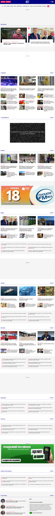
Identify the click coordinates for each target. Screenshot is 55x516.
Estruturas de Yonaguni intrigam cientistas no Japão (26, 300)
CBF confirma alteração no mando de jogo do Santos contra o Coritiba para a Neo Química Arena (14, 363)
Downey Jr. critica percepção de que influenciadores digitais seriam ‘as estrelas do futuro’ (14, 481)
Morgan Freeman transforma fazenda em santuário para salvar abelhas (45, 300)
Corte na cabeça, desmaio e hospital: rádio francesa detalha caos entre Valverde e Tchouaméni (14, 359)
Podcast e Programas (38, 6)
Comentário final (26, 6)
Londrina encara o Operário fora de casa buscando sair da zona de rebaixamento (12, 351)
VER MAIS (52, 72)
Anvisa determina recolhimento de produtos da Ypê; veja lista (40, 244)
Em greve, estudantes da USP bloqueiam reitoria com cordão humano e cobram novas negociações (40, 251)
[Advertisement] (27, 16)
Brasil (15, 6)
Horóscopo (44, 6)
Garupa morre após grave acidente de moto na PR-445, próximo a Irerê (12, 108)
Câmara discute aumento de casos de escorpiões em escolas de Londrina (27, 89)
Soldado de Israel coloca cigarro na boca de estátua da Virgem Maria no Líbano (40, 314)
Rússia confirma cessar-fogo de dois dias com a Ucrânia (39, 316)
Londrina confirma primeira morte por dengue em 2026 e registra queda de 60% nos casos (46, 89)
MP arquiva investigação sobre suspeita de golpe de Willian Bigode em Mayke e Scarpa (40, 359)
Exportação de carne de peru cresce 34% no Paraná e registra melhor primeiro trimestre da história (26, 167)
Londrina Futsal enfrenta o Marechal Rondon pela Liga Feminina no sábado (9, 344)
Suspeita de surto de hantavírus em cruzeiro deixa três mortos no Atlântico (9, 300)
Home (5, 6)
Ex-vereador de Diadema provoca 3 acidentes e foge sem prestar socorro (14, 248)
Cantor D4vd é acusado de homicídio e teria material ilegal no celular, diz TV (30, 305)
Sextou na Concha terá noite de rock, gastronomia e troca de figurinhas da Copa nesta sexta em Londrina (8, 89)
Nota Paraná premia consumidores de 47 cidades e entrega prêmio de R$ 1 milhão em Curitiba (9, 167)
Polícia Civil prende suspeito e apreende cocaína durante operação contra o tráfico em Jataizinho (12, 174)
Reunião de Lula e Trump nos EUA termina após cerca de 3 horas (41, 425)
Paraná (11, 6)
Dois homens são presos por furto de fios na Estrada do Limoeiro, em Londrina (12, 102)
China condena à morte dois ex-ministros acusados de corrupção (14, 313)
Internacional (19, 6)
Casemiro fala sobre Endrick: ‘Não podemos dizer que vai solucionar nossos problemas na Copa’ (13, 366)
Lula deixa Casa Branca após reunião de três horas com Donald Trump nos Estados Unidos (9, 229)
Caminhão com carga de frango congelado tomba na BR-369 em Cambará (30, 173)
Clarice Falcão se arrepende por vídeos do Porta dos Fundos (40, 484)
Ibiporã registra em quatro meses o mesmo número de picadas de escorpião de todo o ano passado (45, 167)
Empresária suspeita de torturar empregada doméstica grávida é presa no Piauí (41, 248)
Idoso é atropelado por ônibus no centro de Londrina (29, 102)
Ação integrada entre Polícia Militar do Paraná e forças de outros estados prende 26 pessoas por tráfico (49, 174)
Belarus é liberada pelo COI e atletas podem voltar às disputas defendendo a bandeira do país (40, 363)
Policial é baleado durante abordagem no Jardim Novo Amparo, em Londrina (49, 96)
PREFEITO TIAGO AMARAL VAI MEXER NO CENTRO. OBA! (13, 44)
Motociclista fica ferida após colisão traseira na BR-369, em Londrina (49, 102)
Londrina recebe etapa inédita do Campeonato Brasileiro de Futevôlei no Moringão (27, 344)
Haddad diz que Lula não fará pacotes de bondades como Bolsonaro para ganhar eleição (39, 432)
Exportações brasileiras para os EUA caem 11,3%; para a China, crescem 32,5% (13, 408)
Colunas (31, 6)
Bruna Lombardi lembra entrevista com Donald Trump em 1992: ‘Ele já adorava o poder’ (41, 481)
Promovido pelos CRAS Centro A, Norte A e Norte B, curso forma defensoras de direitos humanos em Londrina (49, 109)
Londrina (8, 6)
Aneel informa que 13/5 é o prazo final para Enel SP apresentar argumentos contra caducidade (13, 251)
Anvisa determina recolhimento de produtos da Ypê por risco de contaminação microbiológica (26, 229)
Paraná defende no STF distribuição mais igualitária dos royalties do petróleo (45, 229)
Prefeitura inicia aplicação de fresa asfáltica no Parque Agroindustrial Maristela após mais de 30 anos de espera (12, 97)
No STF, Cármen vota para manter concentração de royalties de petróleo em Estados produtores (40, 408)
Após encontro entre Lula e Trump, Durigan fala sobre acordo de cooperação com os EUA (14, 426)
